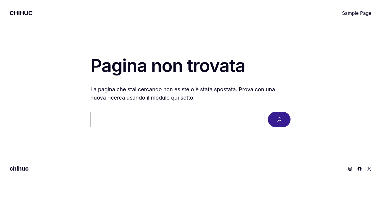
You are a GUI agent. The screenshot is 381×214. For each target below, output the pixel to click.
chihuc (21, 13)
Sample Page (356, 13)
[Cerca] (279, 119)
